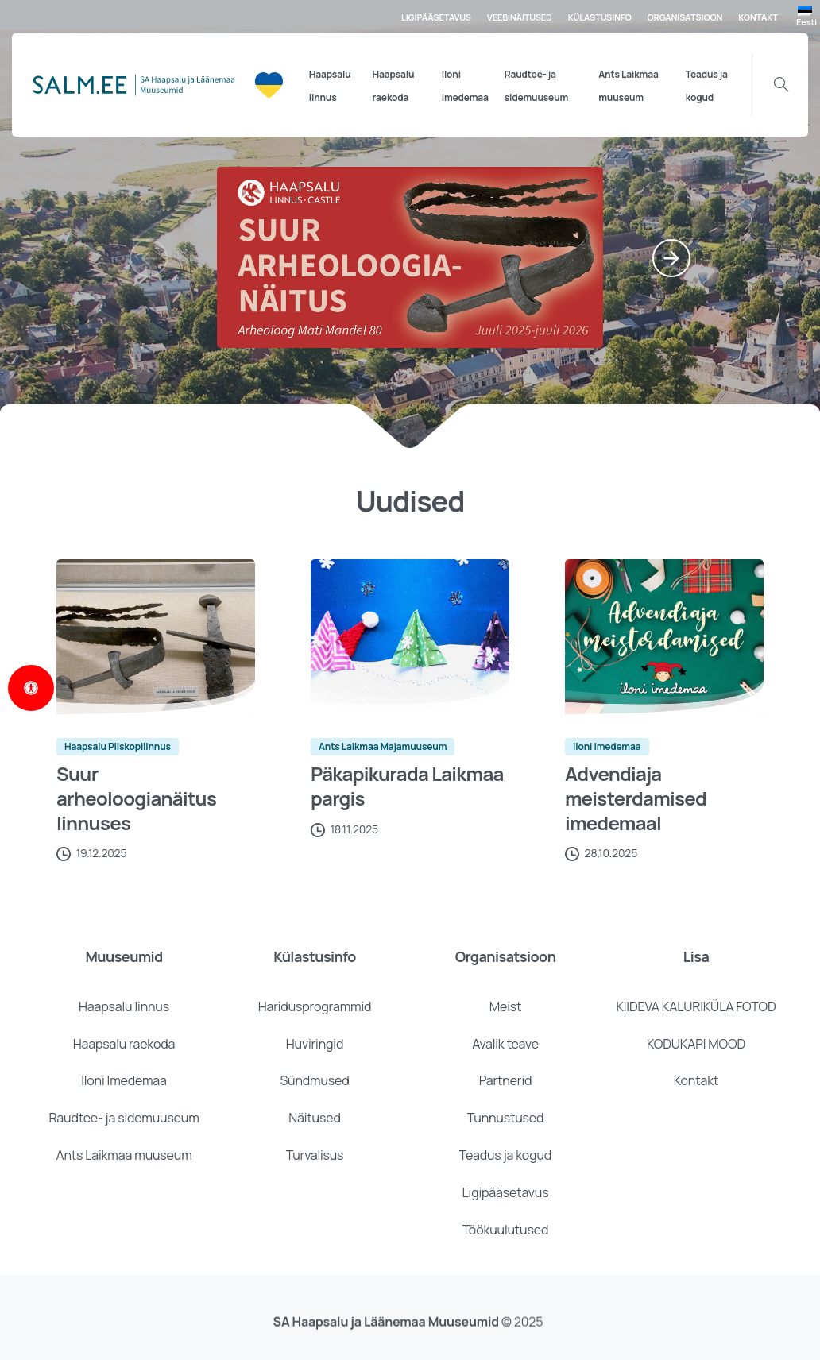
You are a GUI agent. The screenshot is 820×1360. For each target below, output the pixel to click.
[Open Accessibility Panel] (31, 688)
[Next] (671, 258)
